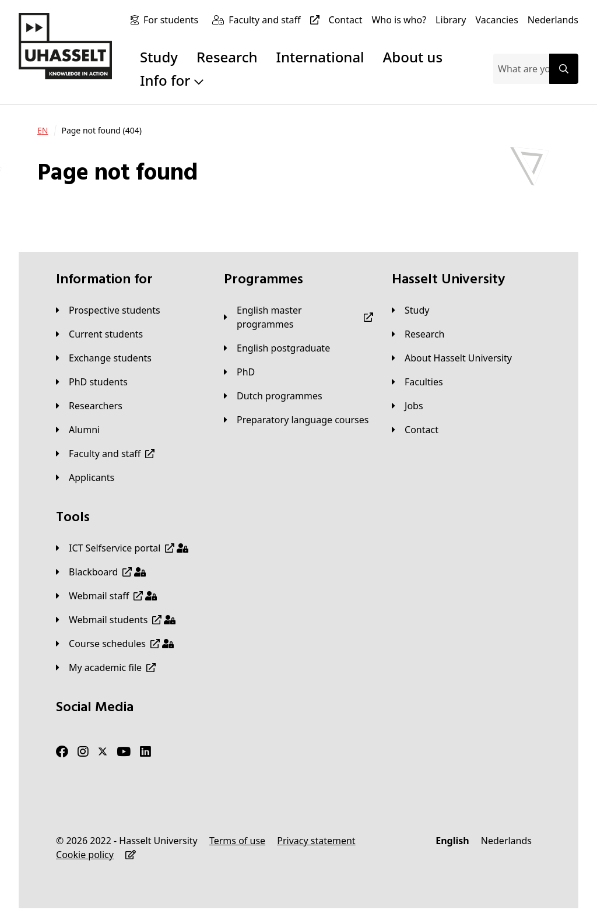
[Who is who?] (398, 20)
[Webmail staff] (106, 596)
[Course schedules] (115, 644)
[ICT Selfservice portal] (122, 548)
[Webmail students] (115, 620)
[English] (452, 841)
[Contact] (346, 20)
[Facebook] (62, 752)
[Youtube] (124, 752)
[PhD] (239, 372)
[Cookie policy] (85, 855)
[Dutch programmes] (273, 396)
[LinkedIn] (145, 752)
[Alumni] (78, 430)
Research (227, 56)
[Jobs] (407, 406)
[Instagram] (83, 752)
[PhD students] (92, 382)
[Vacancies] (497, 20)
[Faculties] (417, 382)
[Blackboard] (101, 572)
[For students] (173, 20)
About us (413, 56)
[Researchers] (89, 406)
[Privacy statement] (316, 841)
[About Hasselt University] (452, 358)
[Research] (418, 334)
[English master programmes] (298, 317)
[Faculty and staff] (276, 20)
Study (159, 56)
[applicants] (85, 477)
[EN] (42, 131)
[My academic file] (106, 667)
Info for (171, 80)
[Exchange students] (104, 358)
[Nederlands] (553, 20)
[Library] (451, 20)
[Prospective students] (108, 310)
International (320, 56)
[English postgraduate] (277, 348)
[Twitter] (102, 752)
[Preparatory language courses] (296, 420)
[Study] (410, 310)
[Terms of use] (237, 841)
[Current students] (99, 334)
